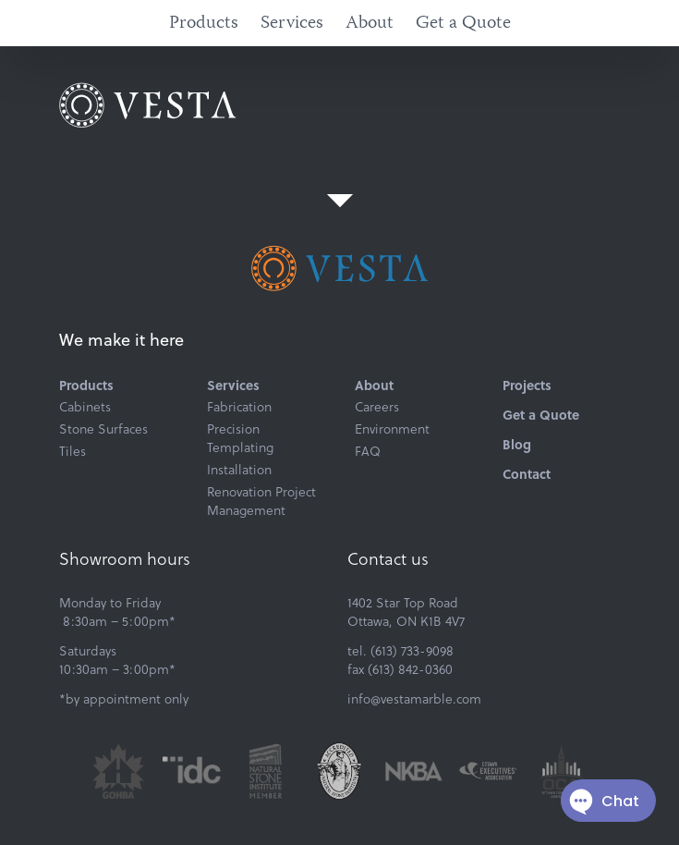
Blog (517, 444)
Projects (527, 384)
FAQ (368, 451)
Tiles (72, 451)
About (370, 23)
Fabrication (239, 407)
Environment (392, 429)
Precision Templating (240, 438)
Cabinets (85, 407)
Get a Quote (463, 23)
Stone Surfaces (103, 429)
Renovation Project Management (261, 501)
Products (203, 23)
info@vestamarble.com (414, 698)
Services (292, 23)
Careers (377, 407)
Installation (239, 469)
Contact (527, 473)
